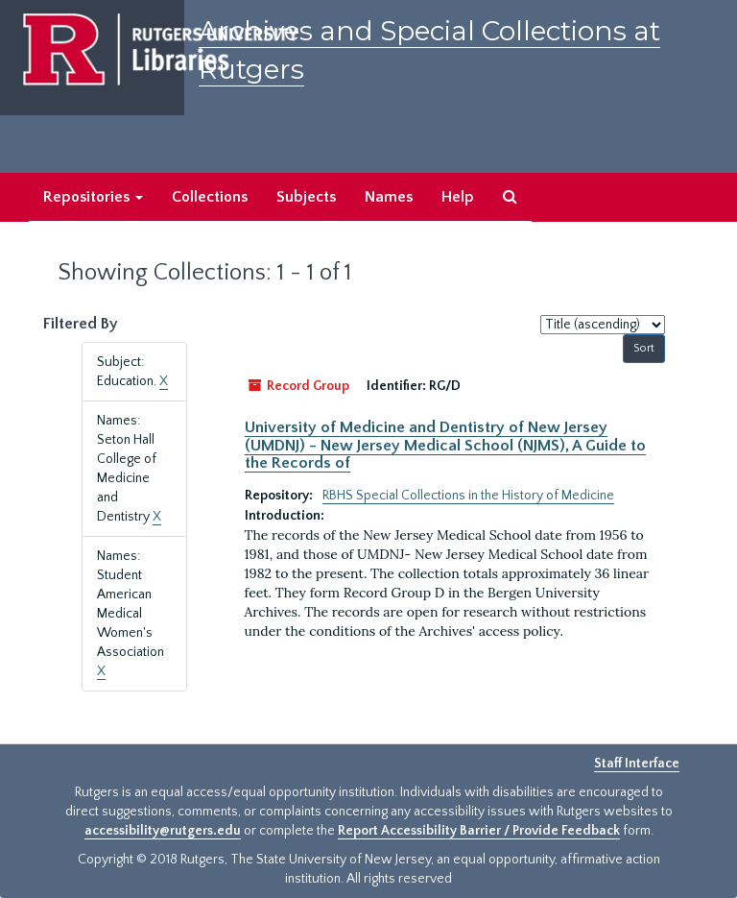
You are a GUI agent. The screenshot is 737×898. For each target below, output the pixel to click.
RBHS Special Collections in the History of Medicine (468, 495)
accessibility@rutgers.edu (162, 830)
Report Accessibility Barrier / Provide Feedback (479, 830)
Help (457, 197)
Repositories (93, 197)
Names (389, 197)
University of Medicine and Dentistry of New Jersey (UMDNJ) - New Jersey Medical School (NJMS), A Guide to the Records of (445, 445)
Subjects (306, 197)
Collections (210, 197)
